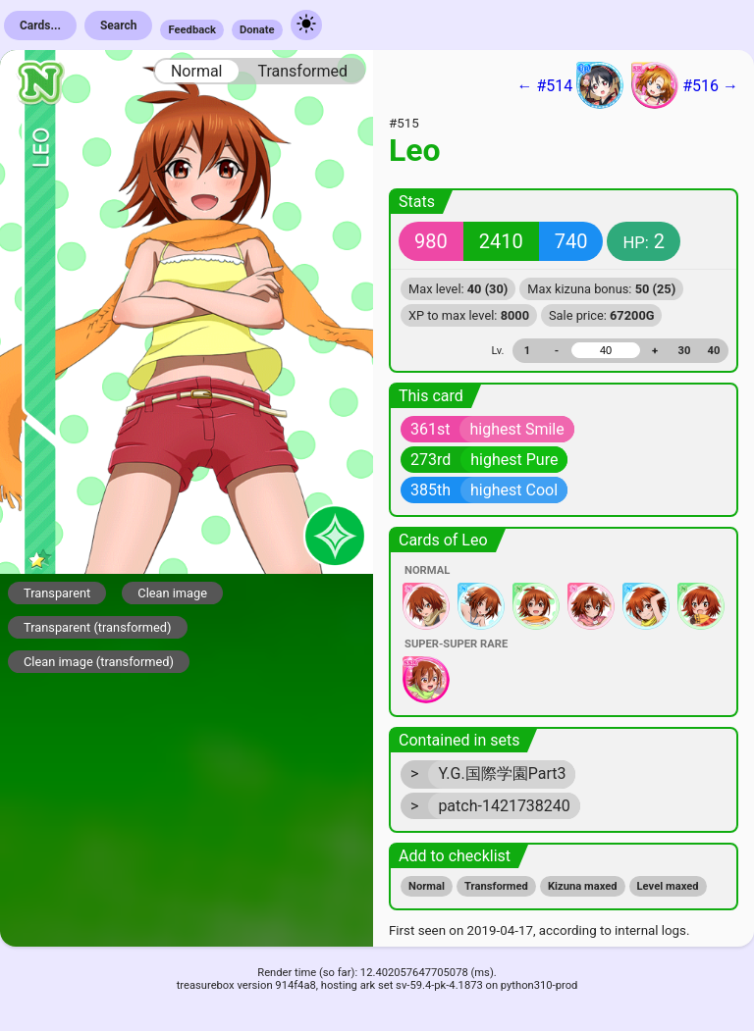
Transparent (57, 593)
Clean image (172, 593)
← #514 (569, 85)
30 (684, 350)
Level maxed (668, 886)
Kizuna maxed (583, 886)
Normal (197, 71)
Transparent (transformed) (98, 627)
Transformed (302, 71)
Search (118, 25)
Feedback (192, 30)
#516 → (684, 85)
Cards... (40, 25)
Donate (257, 30)
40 (714, 350)
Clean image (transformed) (99, 661)
